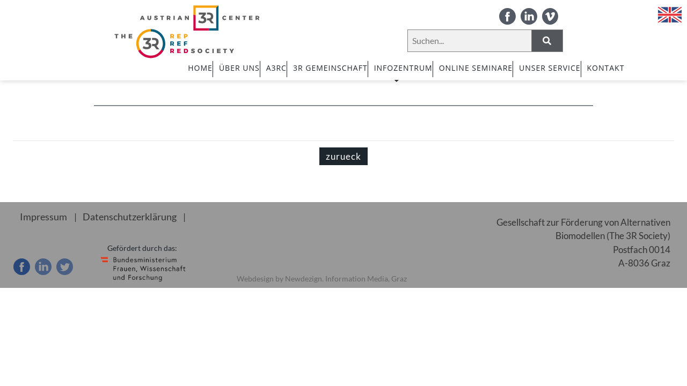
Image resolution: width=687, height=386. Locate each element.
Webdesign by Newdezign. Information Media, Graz (322, 278)
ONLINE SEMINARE (476, 68)
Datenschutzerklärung (123, 216)
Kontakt (606, 68)
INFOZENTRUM (403, 72)
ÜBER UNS (239, 68)
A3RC (276, 68)
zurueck (343, 156)
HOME (200, 68)
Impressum (41, 216)
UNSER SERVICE (549, 68)
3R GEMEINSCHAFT (330, 68)
